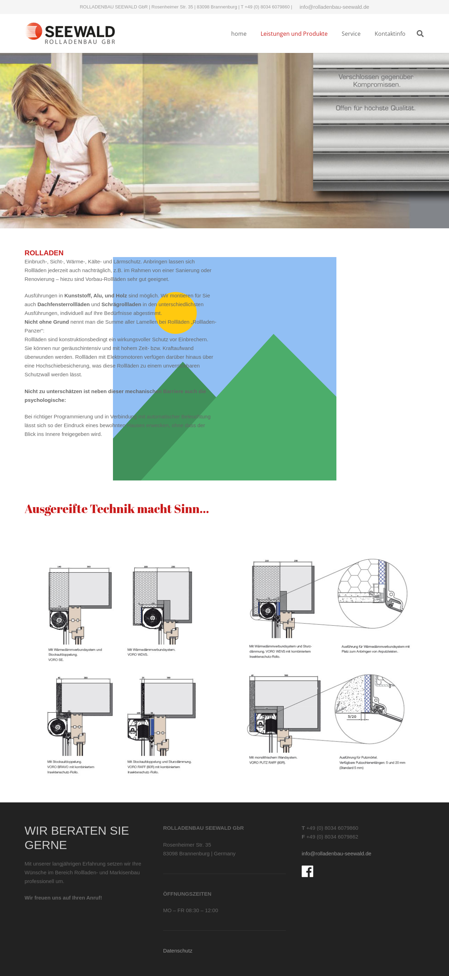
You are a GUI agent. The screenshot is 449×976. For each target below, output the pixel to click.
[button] (420, 33)
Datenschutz (177, 951)
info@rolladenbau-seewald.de (334, 7)
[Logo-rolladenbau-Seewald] (70, 33)
